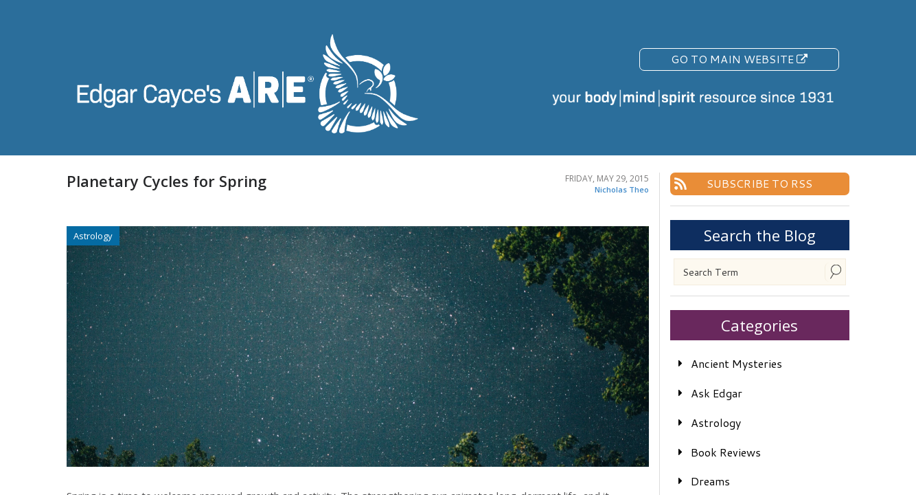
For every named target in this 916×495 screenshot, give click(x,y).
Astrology (716, 422)
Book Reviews (726, 452)
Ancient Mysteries (736, 363)
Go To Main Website (739, 59)
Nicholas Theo (622, 189)
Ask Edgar (716, 393)
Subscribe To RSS (759, 183)
